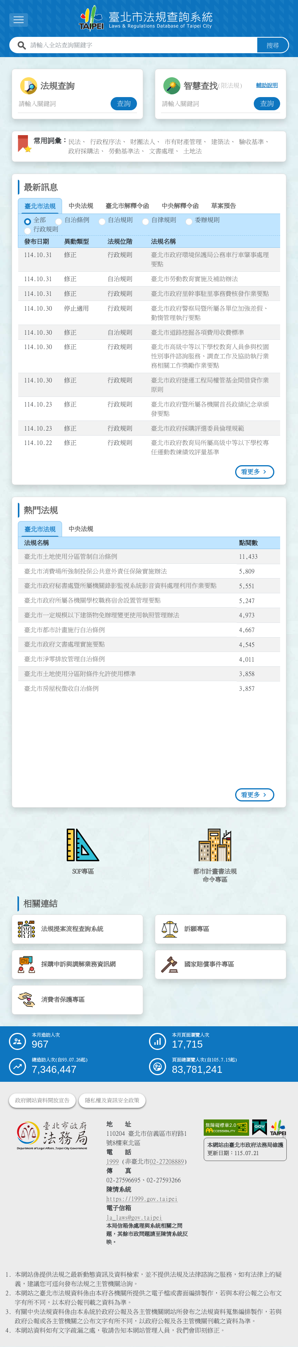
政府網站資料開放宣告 (42, 1101)
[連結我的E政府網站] (259, 1128)
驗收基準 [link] (251, 142)
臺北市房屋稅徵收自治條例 (61, 688)
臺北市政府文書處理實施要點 (64, 644)
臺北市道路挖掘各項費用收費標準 (197, 332)
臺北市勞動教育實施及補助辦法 (194, 279)
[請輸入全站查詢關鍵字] (142, 45)
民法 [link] (74, 142)
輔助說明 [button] (267, 86)
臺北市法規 (39, 206)
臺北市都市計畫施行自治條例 (64, 630)
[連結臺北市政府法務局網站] (52, 1136)
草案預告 (223, 206)
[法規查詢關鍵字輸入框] (64, 104)
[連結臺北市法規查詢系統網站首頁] (146, 18)
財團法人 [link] (142, 142)
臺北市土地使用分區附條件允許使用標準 (80, 674)
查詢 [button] (124, 103)
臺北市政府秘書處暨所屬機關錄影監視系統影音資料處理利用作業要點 (120, 585)
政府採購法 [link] (83, 151)
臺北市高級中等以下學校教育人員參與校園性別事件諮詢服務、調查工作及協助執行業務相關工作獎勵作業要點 (210, 356)
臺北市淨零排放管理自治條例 (64, 659)
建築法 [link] (220, 142)
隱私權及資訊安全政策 (112, 1101)
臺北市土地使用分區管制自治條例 (70, 556)
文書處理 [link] (161, 151)
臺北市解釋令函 (127, 206)
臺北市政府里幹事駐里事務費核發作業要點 (210, 293)
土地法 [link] (192, 151)
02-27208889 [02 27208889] (167, 1162)
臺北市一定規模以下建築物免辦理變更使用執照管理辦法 (101, 615)
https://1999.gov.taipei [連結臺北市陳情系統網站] (142, 1199)
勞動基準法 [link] (124, 151)
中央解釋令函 (180, 206)
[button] (18, 20)
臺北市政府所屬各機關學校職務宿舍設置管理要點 (92, 600)
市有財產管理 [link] (183, 142)
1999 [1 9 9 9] (112, 1162)
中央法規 (80, 206)
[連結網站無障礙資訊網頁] (226, 1128)
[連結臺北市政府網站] (278, 1129)
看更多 (250, 472)
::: (22, 62)
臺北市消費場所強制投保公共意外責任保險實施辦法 (95, 571)
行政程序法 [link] (105, 142)
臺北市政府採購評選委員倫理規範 (197, 428)
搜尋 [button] (273, 45)
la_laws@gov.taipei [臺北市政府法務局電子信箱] (134, 1218)
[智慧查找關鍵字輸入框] (207, 104)
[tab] (40, 206)
